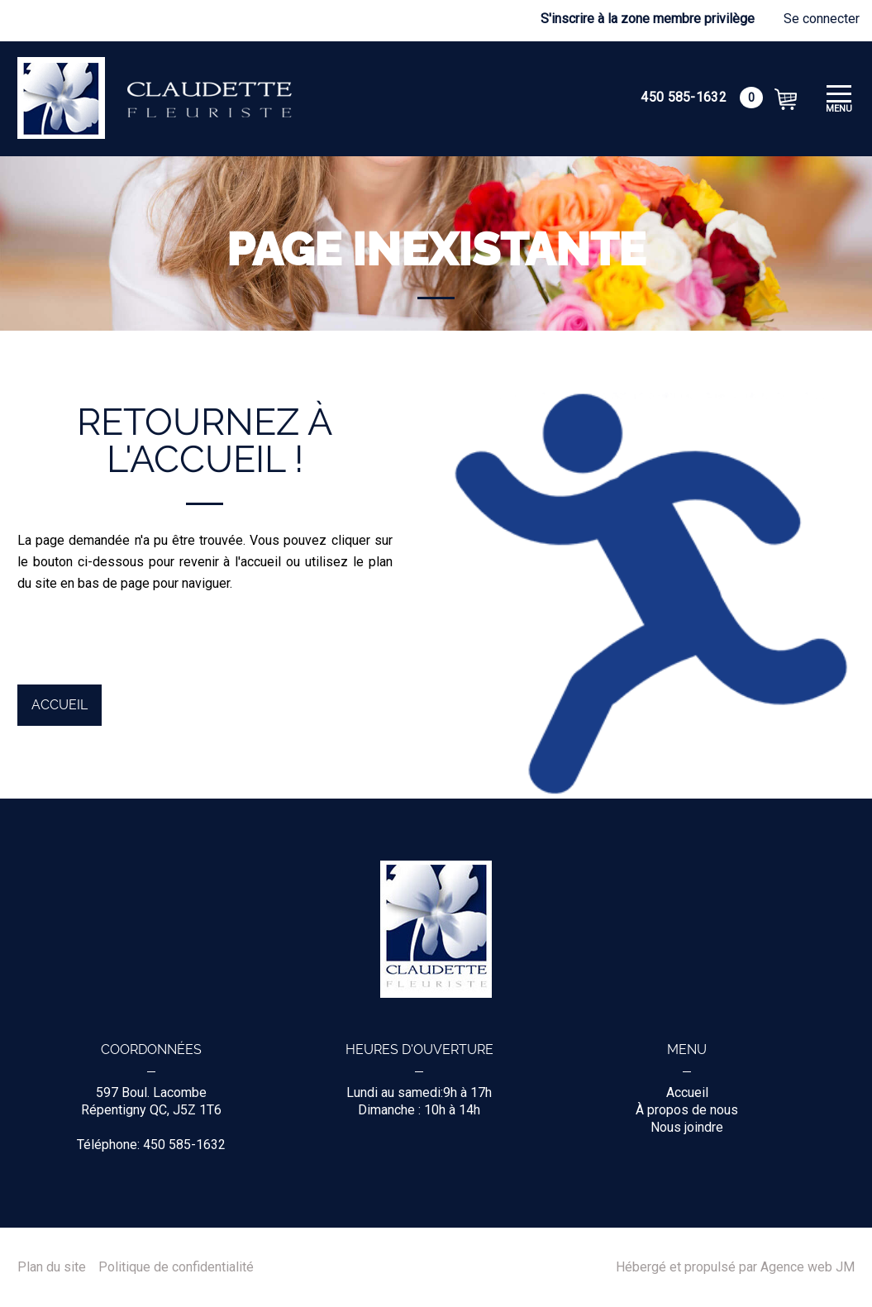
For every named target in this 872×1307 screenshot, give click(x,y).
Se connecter (822, 18)
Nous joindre (686, 1127)
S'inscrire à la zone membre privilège (648, 18)
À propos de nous (687, 1110)
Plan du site (51, 1267)
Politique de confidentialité (176, 1267)
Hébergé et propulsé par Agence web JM (735, 1267)
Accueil (59, 705)
